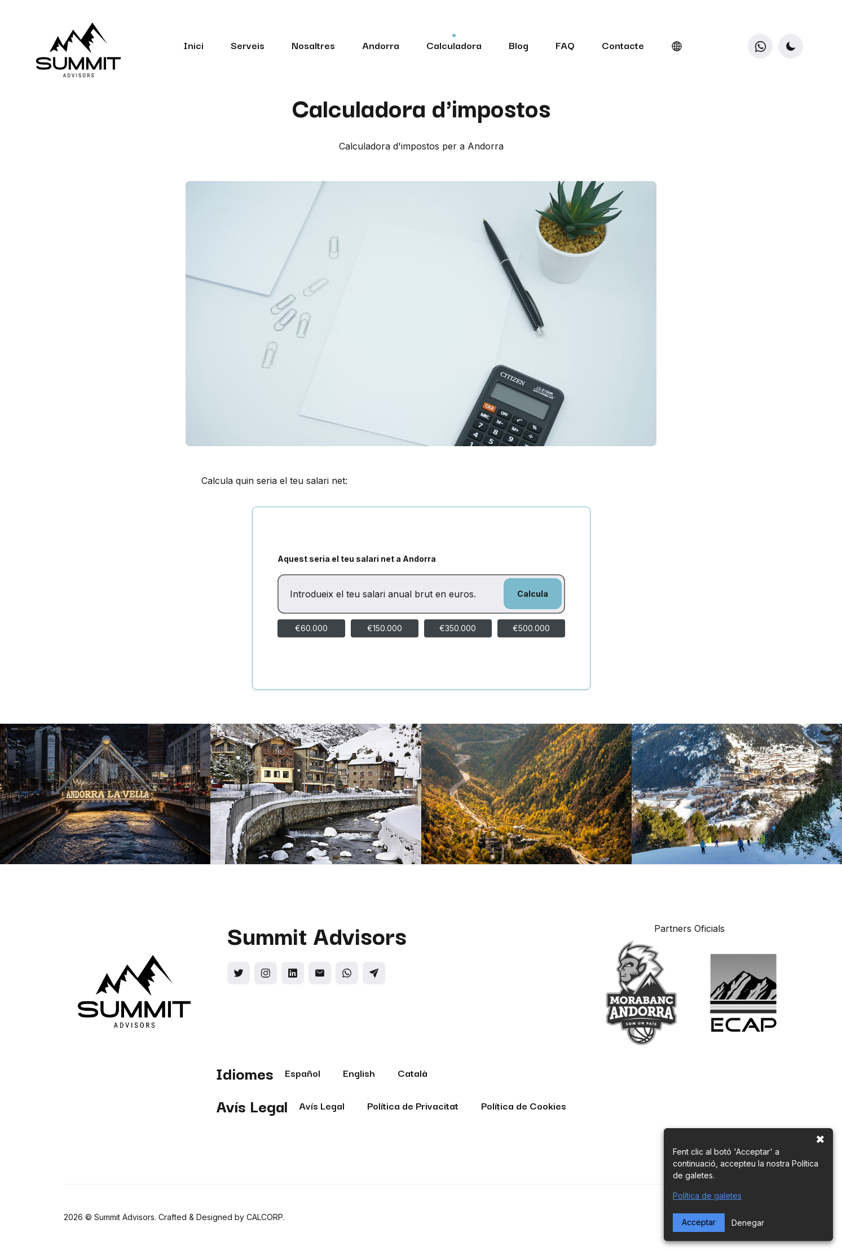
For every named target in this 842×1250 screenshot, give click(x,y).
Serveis (247, 44)
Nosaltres (313, 44)
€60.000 (311, 628)
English (359, 1072)
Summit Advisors (124, 1217)
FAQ (565, 44)
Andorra (380, 44)
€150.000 (384, 628)
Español (302, 1072)
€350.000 (457, 628)
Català (412, 1072)
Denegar (747, 1222)
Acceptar (699, 1222)
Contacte (623, 44)
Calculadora (454, 44)
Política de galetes (707, 1195)
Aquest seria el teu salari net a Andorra (356, 559)
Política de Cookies (523, 1105)
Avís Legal (322, 1105)
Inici (193, 44)
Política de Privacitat (413, 1105)
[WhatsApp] (760, 46)
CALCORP (264, 1217)
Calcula (532, 593)
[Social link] (238, 973)
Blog (518, 44)
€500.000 (531, 628)
